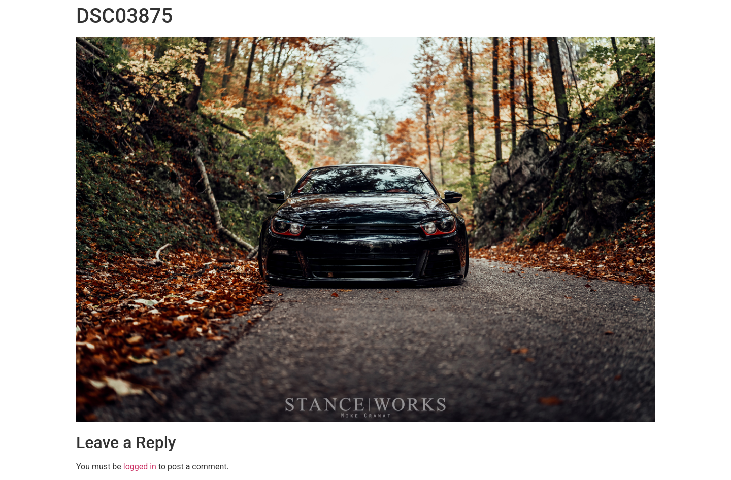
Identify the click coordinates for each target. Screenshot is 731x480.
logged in (139, 466)
